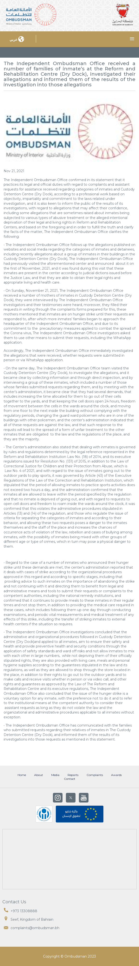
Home (22, 775)
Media (55, 775)
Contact (69, 779)
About (38, 775)
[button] (132, 39)
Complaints (95, 775)
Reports (73, 775)
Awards (116, 775)
